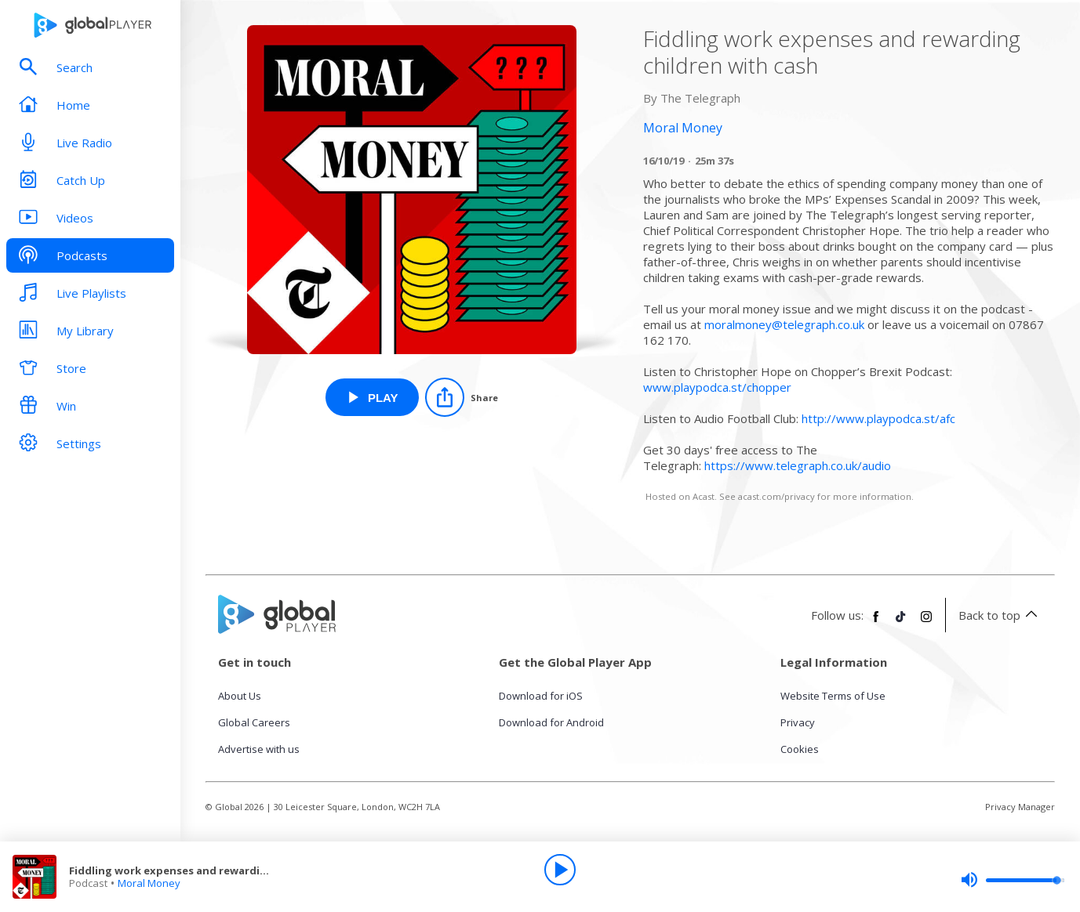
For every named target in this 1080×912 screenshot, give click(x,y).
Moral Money (149, 883)
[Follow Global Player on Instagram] (926, 623)
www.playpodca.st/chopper (717, 387)
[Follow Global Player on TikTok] (901, 623)
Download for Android (551, 722)
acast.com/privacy (776, 496)
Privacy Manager (1020, 807)
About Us (239, 696)
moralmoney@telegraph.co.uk (784, 324)
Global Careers (254, 722)
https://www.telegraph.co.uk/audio (797, 465)
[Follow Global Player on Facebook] (876, 623)
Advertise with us (259, 749)
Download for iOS (541, 696)
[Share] (461, 397)
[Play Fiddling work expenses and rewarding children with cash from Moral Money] (372, 397)
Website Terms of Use (832, 696)
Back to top (1000, 615)
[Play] (560, 869)
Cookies (799, 749)
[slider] (1012, 879)
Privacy (797, 722)
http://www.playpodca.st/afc (878, 418)
